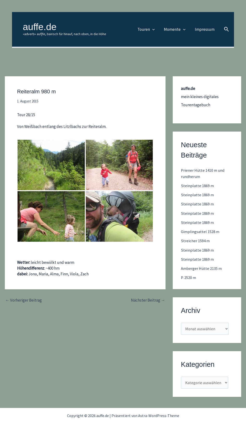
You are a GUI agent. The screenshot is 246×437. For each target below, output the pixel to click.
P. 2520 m (188, 277)
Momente (176, 29)
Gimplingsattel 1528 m (200, 231)
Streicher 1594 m (195, 240)
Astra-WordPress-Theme (158, 415)
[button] (155, 29)
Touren (148, 29)
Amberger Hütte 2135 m (201, 268)
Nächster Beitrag (148, 300)
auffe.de (39, 27)
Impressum (205, 29)
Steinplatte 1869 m (197, 185)
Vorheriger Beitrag (23, 300)
